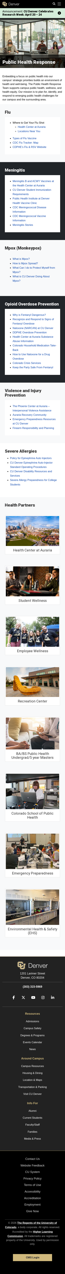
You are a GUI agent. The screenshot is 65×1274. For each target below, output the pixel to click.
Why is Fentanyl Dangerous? (29, 315)
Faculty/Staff (32, 1124)
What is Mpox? (21, 259)
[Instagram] (41, 1002)
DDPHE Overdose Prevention (30, 332)
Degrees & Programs (32, 1035)
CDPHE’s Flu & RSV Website (29, 147)
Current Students (32, 1117)
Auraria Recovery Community (29, 415)
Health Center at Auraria (32, 127)
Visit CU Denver (32, 1094)
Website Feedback (33, 1165)
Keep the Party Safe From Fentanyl (33, 367)
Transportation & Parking (32, 1087)
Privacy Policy (32, 1178)
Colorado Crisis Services (27, 363)
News (32, 1049)
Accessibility (32, 1191)
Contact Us (32, 1159)
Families (32, 1131)
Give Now (32, 1211)
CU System (32, 1172)
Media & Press (32, 1138)
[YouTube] (32, 1002)
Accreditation (32, 1198)
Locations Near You (29, 131)
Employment (32, 1204)
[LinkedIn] (51, 1002)
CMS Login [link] (32, 1257)
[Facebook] (12, 1002)
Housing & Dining (32, 1073)
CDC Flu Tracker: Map (25, 142)
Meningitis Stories (23, 225)
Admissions (32, 1021)
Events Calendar (32, 1042)
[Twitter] (22, 1002)
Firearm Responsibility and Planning (33, 428)
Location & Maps (32, 1080)
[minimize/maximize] (59, 13)
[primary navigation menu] (59, 4)
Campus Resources (32, 1066)
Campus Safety (32, 1028)
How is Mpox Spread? (25, 263)
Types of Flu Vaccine (24, 138)
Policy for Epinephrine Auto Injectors (31, 458)
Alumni (33, 1110)
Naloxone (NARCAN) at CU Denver (33, 328)
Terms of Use (32, 1185)
